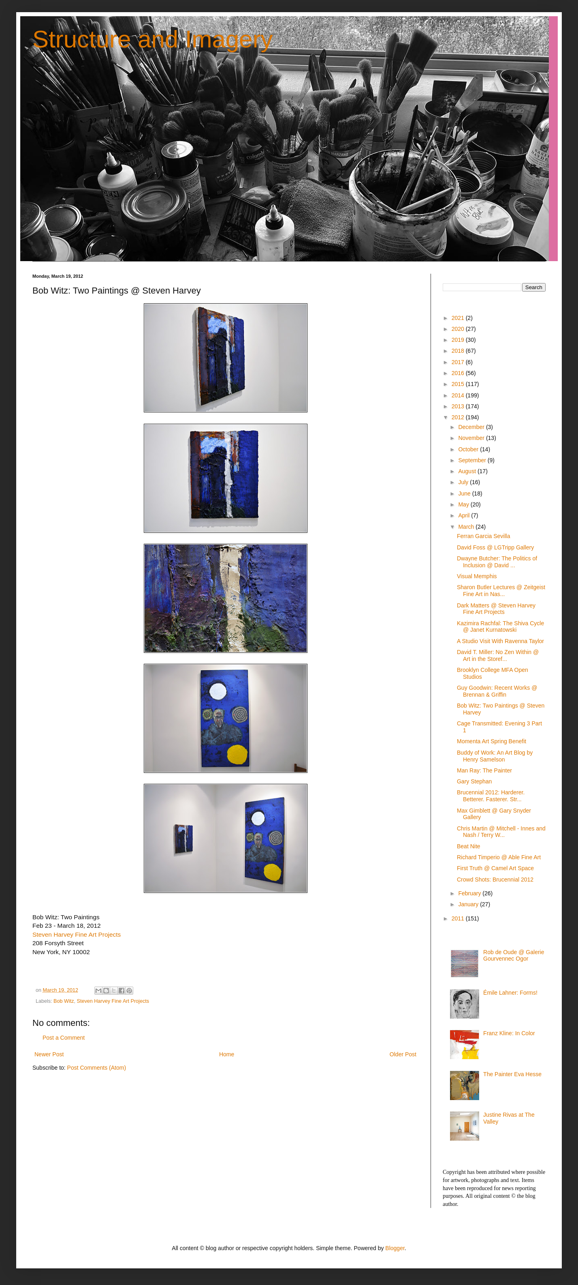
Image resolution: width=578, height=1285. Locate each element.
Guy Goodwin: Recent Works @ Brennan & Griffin (497, 691)
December (472, 427)
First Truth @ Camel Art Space (495, 868)
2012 (459, 417)
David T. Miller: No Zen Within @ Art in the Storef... (498, 655)
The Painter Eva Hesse (512, 1074)
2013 (459, 406)
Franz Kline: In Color (509, 1033)
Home (226, 1054)
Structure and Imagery (152, 39)
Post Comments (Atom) (96, 1067)
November (472, 438)
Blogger (394, 1248)
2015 (459, 384)
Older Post (403, 1054)
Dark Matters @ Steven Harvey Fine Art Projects (496, 609)
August (467, 471)
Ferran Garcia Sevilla (483, 536)
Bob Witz (63, 1001)
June (465, 493)
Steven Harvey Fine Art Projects (76, 934)
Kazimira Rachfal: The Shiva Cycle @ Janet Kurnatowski (500, 626)
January (469, 904)
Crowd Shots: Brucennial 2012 (495, 879)
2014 (459, 395)
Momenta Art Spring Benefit (491, 741)
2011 (459, 918)
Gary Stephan (474, 781)
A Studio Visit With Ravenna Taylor (500, 641)
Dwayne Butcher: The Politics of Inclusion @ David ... (497, 561)
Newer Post (49, 1054)
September (472, 460)
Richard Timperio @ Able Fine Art (499, 857)
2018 (459, 351)
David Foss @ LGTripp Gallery (495, 547)
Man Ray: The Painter (484, 770)
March (467, 526)
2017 (459, 362)
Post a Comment (64, 1037)
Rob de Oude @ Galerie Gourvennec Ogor (513, 955)
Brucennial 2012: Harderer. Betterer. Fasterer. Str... (491, 795)
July (464, 482)
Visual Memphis (477, 576)
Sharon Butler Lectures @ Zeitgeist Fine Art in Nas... (501, 590)
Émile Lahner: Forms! (510, 992)
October (469, 449)
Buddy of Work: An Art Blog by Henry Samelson (495, 756)
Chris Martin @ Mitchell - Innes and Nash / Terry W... (501, 832)
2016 (459, 373)
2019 (459, 340)
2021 (459, 318)
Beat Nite (468, 846)
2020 (459, 329)
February (470, 893)
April (464, 515)
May (464, 504)
